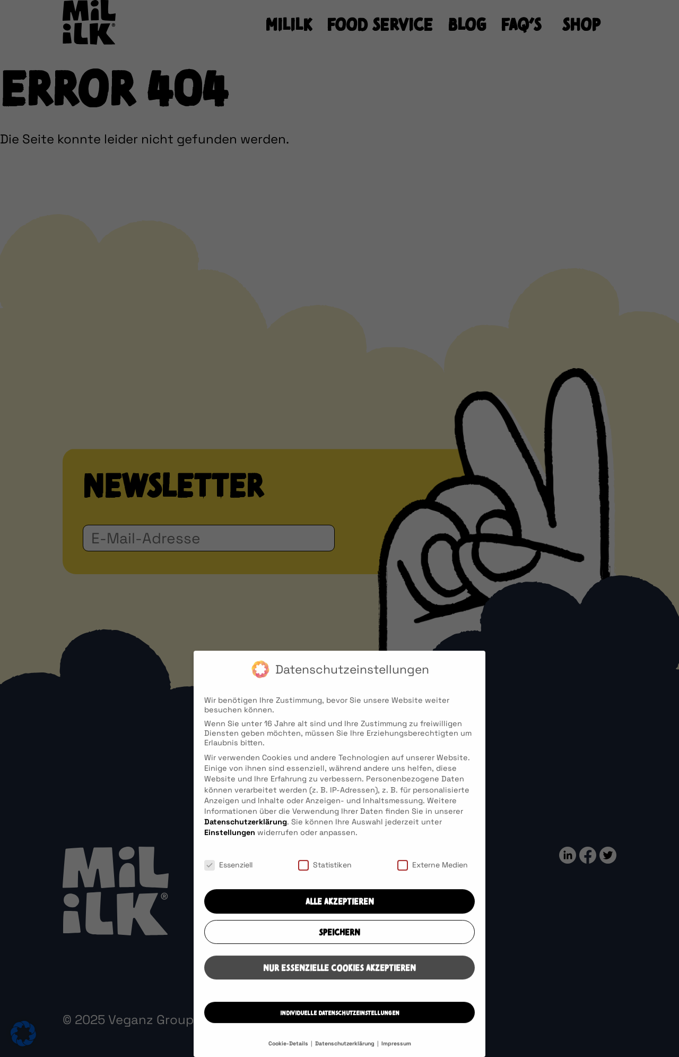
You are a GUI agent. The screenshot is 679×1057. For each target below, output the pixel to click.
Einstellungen (229, 841)
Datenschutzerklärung (245, 829)
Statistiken (325, 872)
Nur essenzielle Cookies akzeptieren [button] (339, 976)
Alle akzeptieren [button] (340, 910)
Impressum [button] (396, 1052)
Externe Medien (432, 872)
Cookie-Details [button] (289, 1052)
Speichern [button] (339, 940)
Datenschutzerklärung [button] (345, 1052)
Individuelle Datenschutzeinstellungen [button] (339, 1022)
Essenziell (228, 872)
